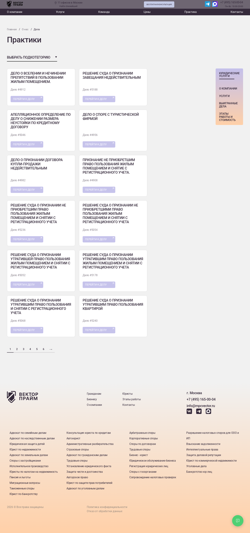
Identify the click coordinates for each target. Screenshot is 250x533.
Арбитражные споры (142, 432)
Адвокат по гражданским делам (86, 454)
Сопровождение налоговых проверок (152, 476)
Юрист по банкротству (24, 493)
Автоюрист (73, 437)
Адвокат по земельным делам (29, 454)
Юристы (127, 392)
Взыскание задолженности (203, 443)
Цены (147, 12)
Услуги (60, 12)
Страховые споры (77, 448)
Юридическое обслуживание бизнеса (152, 459)
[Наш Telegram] (207, 4)
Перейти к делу (25, 99)
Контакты (237, 12)
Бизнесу (92, 398)
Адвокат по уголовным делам (85, 487)
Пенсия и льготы (20, 476)
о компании (228, 88)
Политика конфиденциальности (107, 506)
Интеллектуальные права (202, 448)
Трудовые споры (77, 459)
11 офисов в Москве (68, 4)
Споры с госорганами (142, 471)
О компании (14, 12)
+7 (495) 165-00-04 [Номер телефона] (231, 2)
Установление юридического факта (88, 465)
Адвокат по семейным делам (28, 432)
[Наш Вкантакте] (190, 412)
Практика (190, 12)
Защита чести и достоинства (84, 471)
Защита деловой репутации (203, 454)
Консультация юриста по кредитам (88, 432)
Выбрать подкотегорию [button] (28, 57)
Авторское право (77, 476)
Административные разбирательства (90, 443)
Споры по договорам (142, 443)
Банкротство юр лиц (199, 471)
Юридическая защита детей (27, 443)
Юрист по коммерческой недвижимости (211, 459)
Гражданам (94, 392)
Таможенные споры (22, 487)
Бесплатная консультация (159, 4)
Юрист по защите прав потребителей (89, 482)
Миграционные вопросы (25, 482)
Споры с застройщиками (25, 459)
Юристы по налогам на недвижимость (34, 471)
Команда (104, 12)
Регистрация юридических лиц (148, 465)
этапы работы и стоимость (227, 116)
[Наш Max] (215, 4)
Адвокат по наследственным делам (32, 437)
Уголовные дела (196, 465)
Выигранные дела (228, 104)
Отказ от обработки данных (104, 511)
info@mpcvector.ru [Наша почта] (201, 405)
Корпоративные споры (143, 437)
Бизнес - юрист (138, 454)
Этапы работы (131, 398)
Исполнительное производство (29, 465)
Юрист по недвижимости (25, 448)
